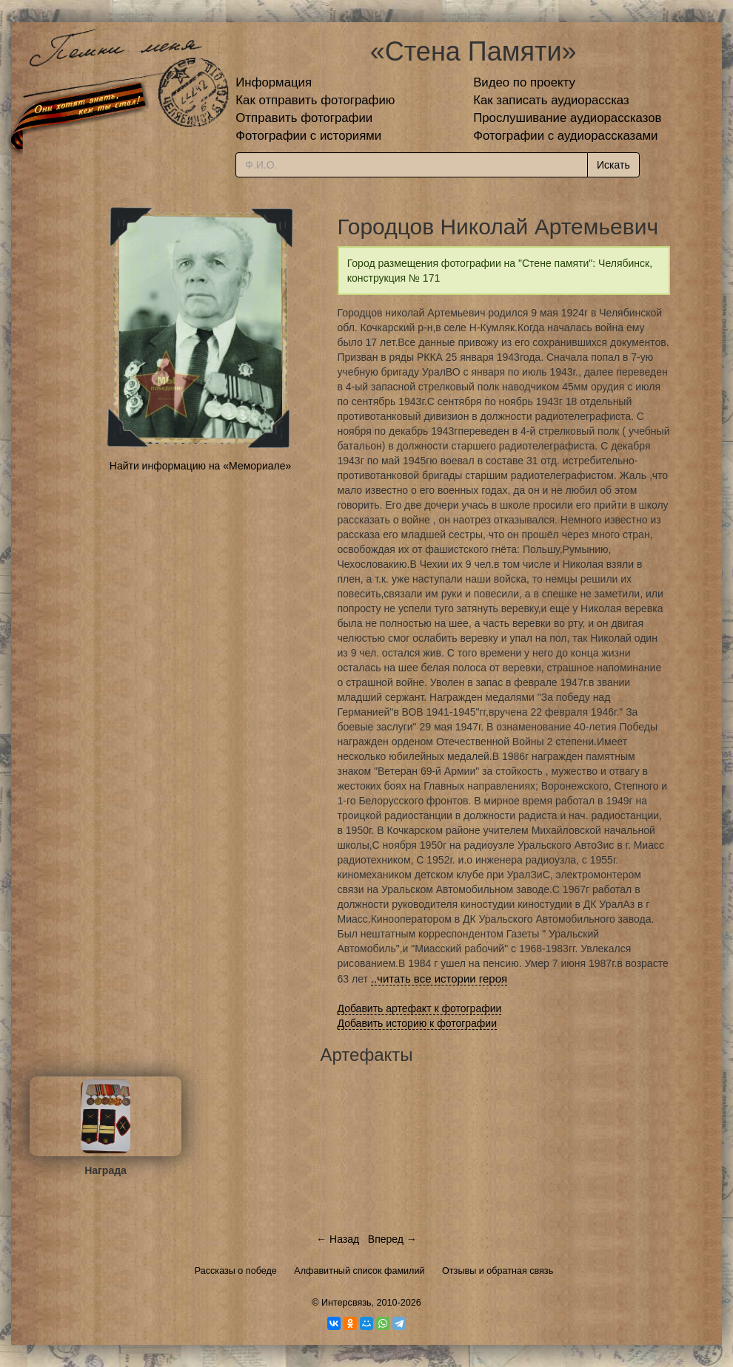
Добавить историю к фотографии (418, 1023)
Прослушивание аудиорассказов (567, 118)
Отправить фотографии (303, 118)
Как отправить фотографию (315, 100)
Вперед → (392, 1239)
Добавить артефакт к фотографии (420, 1008)
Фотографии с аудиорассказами (565, 136)
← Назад (337, 1239)
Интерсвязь (346, 1303)
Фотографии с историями (308, 136)
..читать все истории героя (439, 978)
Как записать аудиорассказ (551, 100)
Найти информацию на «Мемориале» (200, 466)
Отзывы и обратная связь (497, 1271)
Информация (273, 82)
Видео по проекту (524, 82)
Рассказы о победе (236, 1271)
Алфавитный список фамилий (359, 1271)
